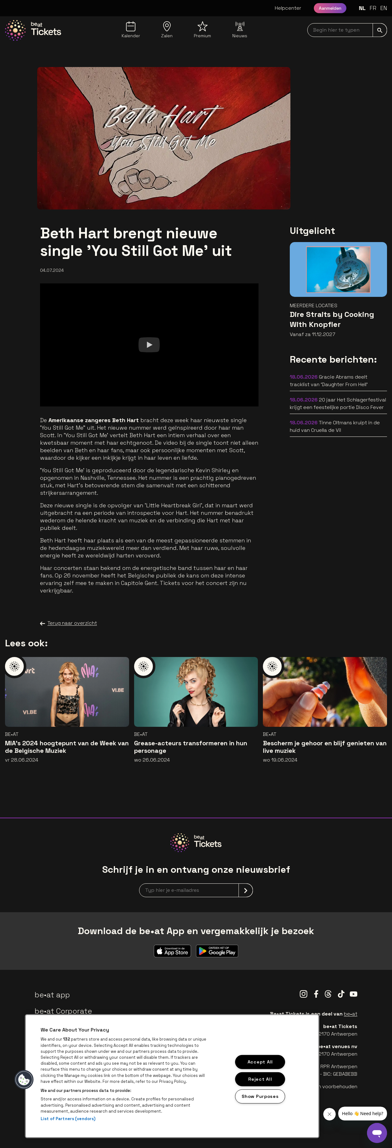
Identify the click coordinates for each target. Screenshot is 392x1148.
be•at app (52, 995)
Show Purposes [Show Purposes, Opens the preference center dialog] (260, 1096)
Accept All (260, 1062)
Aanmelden (330, 8)
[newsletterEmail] (196, 890)
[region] (172, 1076)
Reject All (260, 1079)
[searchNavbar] (347, 30)
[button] (24, 1080)
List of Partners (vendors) (68, 1118)
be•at (350, 1014)
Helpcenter (288, 8)
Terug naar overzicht (68, 623)
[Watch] (149, 345)
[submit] (380, 30)
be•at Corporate (63, 1011)
